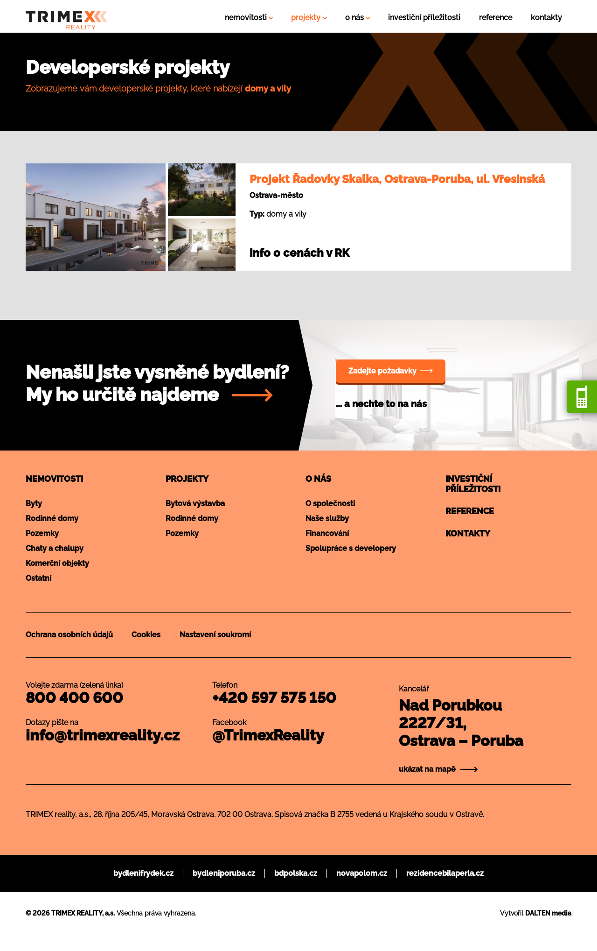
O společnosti (330, 503)
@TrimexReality (268, 735)
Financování (327, 533)
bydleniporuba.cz (224, 873)
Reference (469, 511)
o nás (355, 17)
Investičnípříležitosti (472, 484)
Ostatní (38, 578)
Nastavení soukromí (215, 634)
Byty (34, 503)
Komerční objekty (57, 563)
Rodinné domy (52, 518)
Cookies (146, 634)
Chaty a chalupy (54, 548)
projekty (306, 17)
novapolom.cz (361, 873)
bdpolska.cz (295, 873)
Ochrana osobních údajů (69, 634)
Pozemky (42, 533)
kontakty (546, 17)
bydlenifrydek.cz (143, 873)
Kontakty (467, 533)
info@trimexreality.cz (103, 735)
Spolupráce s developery (350, 548)
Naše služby (327, 518)
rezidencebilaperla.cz (445, 873)
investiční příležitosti (424, 17)
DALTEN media (548, 913)
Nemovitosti (54, 479)
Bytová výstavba (195, 503)
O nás (318, 479)
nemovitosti (247, 17)
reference (495, 17)
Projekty (187, 479)
